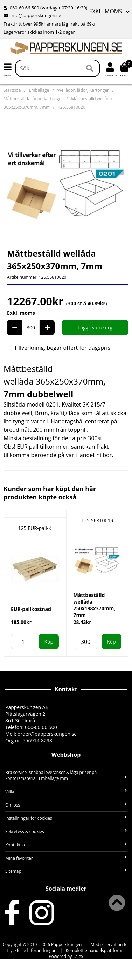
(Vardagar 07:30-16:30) (45, 8)
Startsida (12, 90)
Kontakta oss (66, 845)
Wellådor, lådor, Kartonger (83, 90)
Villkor (66, 792)
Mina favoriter (66, 858)
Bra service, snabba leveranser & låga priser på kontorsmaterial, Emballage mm (66, 775)
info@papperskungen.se (36, 15)
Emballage (39, 90)
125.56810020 (71, 107)
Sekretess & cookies (66, 832)
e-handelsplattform (104, 950)
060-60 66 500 (24, 8)
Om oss (66, 805)
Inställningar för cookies (66, 818)
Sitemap (66, 871)
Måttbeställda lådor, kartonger (33, 99)
